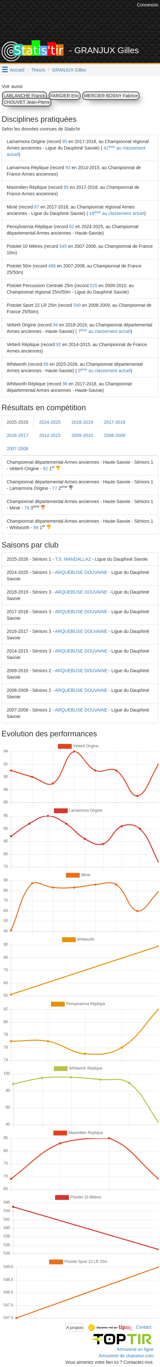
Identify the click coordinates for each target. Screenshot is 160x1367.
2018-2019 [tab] (82, 422)
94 (55, 324)
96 (65, 383)
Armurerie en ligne (135, 1349)
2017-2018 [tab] (114, 422)
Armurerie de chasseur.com (126, 1355)
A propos (74, 1327)
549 (77, 305)
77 (54, 488)
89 (45, 364)
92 (58, 344)
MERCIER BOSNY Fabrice (111, 95)
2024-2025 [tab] (50, 422)
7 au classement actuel (104, 331)
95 (64, 141)
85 (66, 187)
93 (68, 167)
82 (71, 226)
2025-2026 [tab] (17, 422)
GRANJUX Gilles (69, 70)
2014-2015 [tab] (50, 435)
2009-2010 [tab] (82, 435)
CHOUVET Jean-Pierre (27, 102)
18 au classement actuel (116, 213)
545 (63, 246)
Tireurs (38, 70)
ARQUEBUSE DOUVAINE (81, 572)
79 (26, 507)
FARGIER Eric (64, 95)
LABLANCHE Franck (24, 95)
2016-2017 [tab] (17, 435)
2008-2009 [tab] (114, 435)
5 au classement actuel (104, 370)
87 (36, 206)
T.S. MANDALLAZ (73, 559)
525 (93, 285)
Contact (143, 1327)
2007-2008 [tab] (17, 448)
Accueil (17, 70)
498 (51, 265)
